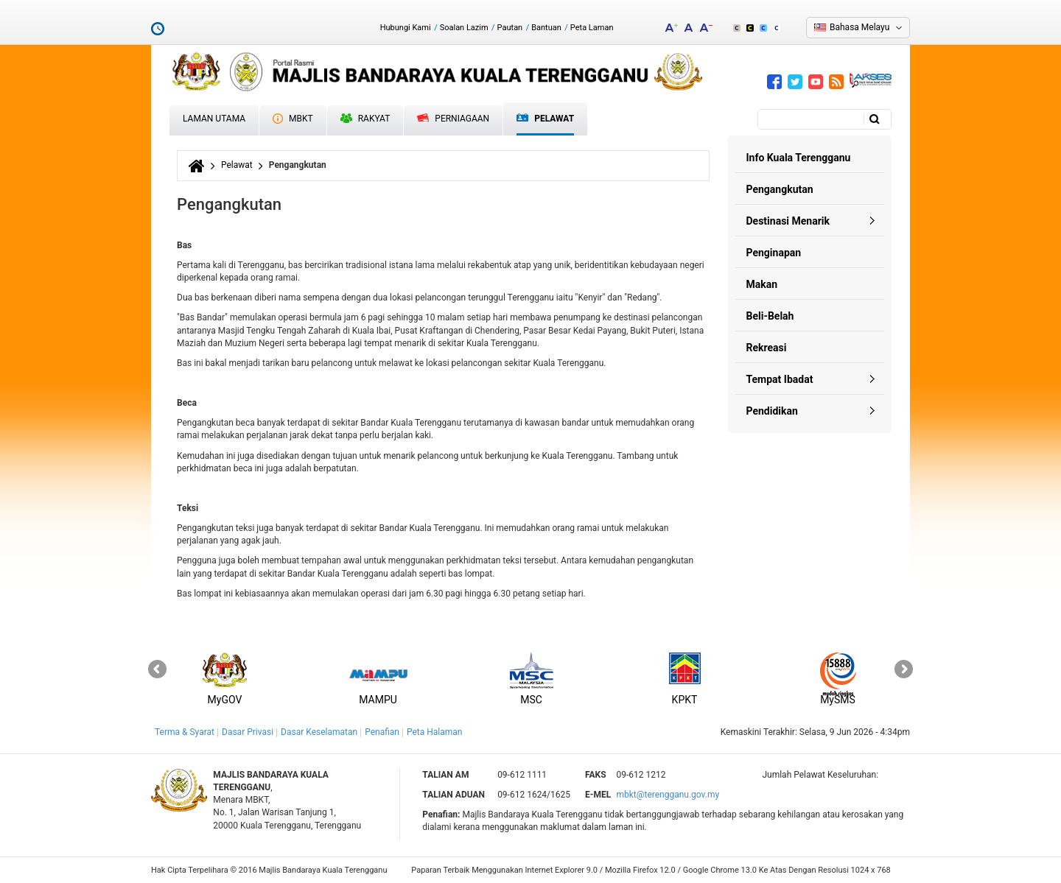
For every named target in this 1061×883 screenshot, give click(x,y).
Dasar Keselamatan (319, 732)
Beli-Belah (770, 316)
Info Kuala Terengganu (798, 157)
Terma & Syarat (184, 732)
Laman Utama (214, 118)
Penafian (382, 732)
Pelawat (545, 118)
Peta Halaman (435, 732)
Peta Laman (592, 27)
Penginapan (774, 252)
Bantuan (546, 27)
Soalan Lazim (464, 27)
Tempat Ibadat (779, 379)
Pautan (510, 27)
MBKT (293, 118)
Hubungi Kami (405, 27)
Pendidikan (772, 411)
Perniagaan (453, 118)
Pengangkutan (779, 189)
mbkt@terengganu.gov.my (667, 794)
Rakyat (365, 118)
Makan (762, 284)
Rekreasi (766, 347)
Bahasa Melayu (859, 27)
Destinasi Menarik (788, 221)
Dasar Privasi (247, 732)
